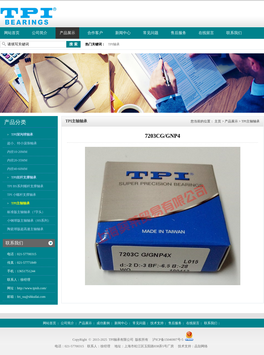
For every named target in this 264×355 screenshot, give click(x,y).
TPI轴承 (114, 44)
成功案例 (103, 323)
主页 (218, 121)
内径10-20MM (17, 152)
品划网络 (201, 346)
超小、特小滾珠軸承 (22, 143)
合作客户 (95, 33)
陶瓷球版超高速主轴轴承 (25, 229)
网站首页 (12, 33)
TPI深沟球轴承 (21, 134)
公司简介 (39, 33)
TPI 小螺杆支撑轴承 (21, 195)
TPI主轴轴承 (20, 203)
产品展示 (67, 33)
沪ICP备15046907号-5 (167, 340)
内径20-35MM (17, 160)
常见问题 (150, 33)
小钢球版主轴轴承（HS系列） (29, 220)
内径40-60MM (17, 169)
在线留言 (206, 33)
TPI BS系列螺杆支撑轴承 (25, 186)
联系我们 (234, 33)
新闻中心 (123, 33)
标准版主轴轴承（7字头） (26, 212)
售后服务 (178, 33)
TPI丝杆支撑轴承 (23, 177)
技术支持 (157, 323)
